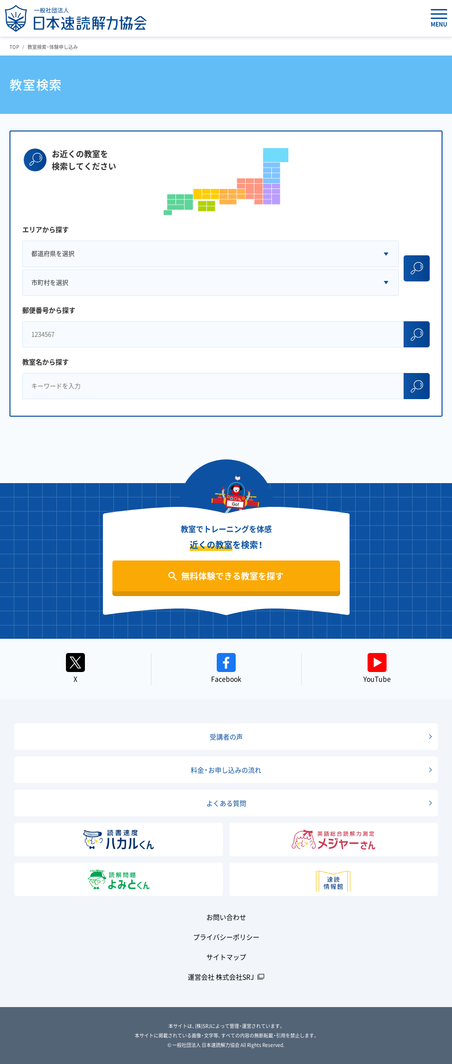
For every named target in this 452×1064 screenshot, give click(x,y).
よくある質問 (226, 803)
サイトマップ (226, 956)
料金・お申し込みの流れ (226, 770)
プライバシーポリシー (226, 937)
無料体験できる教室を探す (232, 575)
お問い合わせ (226, 917)
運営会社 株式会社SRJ (221, 976)
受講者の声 (226, 736)
